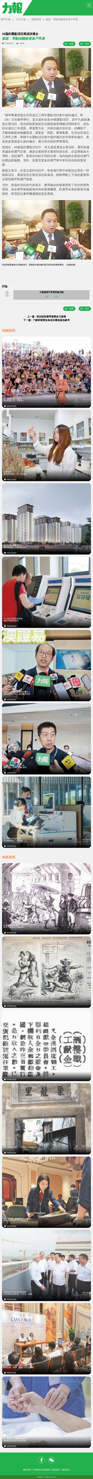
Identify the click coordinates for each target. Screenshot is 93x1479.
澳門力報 (6, 19)
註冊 (47, 296)
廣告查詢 (65, 1470)
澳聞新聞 (36, 19)
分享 (87, 44)
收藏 (71, 44)
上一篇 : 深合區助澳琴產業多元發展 (46, 316)
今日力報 (21, 19)
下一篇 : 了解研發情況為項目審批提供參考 (46, 320)
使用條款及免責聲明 (41, 1470)
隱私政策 (56, 1470)
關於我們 (27, 1470)
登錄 (56, 296)
